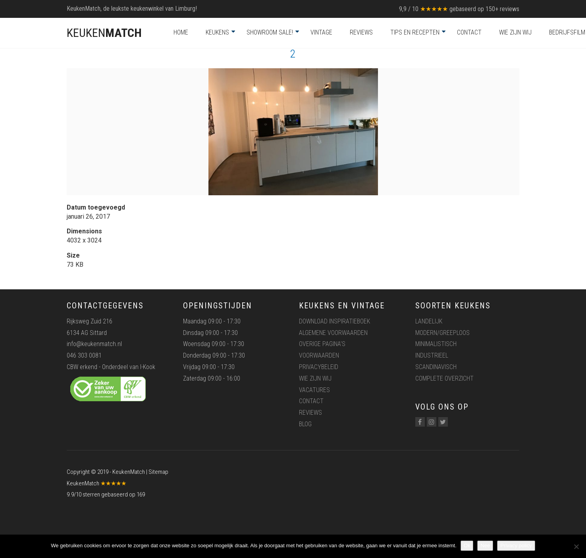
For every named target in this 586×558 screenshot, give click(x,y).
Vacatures (314, 390)
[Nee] (576, 546)
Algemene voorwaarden (333, 333)
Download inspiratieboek (334, 321)
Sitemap (158, 471)
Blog (305, 424)
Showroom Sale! (270, 32)
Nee (485, 545)
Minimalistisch (436, 344)
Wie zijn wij (515, 32)
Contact (469, 32)
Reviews (361, 32)
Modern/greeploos (442, 333)
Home (180, 32)
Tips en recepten (415, 32)
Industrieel (431, 355)
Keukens (217, 32)
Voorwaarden (319, 355)
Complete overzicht (444, 378)
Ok (467, 545)
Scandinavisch (436, 367)
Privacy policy (516, 545)
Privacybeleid (318, 367)
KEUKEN (104, 33)
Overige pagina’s (322, 344)
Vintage (321, 32)
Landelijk (428, 321)
